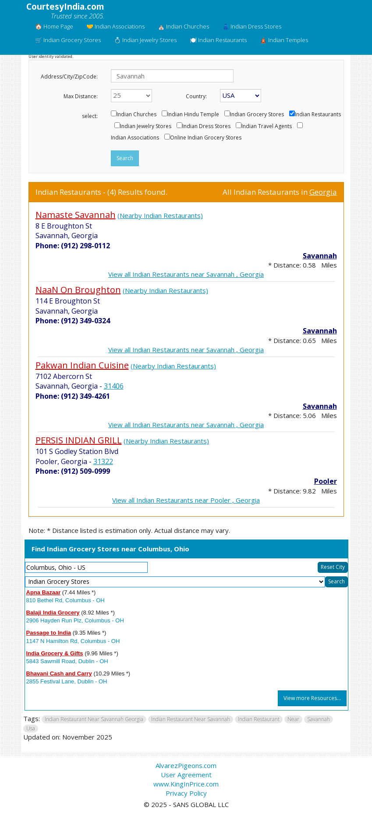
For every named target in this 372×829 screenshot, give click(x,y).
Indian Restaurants (318, 114)
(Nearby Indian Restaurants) (160, 215)
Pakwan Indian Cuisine (82, 365)
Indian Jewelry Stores (145, 126)
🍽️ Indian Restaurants (218, 40)
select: (90, 116)
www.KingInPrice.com (186, 783)
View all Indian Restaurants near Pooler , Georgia (186, 500)
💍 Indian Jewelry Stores (145, 40)
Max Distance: (81, 96)
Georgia (323, 192)
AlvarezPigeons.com (186, 765)
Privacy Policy (186, 793)
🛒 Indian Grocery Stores (68, 40)
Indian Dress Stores (206, 126)
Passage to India (48, 632)
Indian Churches (136, 114)
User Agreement (186, 774)
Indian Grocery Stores (257, 114)
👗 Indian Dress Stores (251, 26)
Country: (196, 96)
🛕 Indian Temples (284, 40)
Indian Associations (135, 137)
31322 (103, 461)
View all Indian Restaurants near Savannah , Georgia (186, 274)
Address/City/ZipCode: (69, 76)
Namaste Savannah (75, 215)
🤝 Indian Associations (115, 26)
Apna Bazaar (43, 592)
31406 (114, 386)
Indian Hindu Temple (193, 114)
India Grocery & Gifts (54, 653)
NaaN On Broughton (78, 290)
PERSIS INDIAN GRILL (78, 440)
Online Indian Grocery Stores (205, 137)
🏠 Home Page (54, 26)
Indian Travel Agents (266, 126)
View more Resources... (312, 698)
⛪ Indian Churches (183, 26)
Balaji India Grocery (53, 612)
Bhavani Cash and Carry (59, 673)
